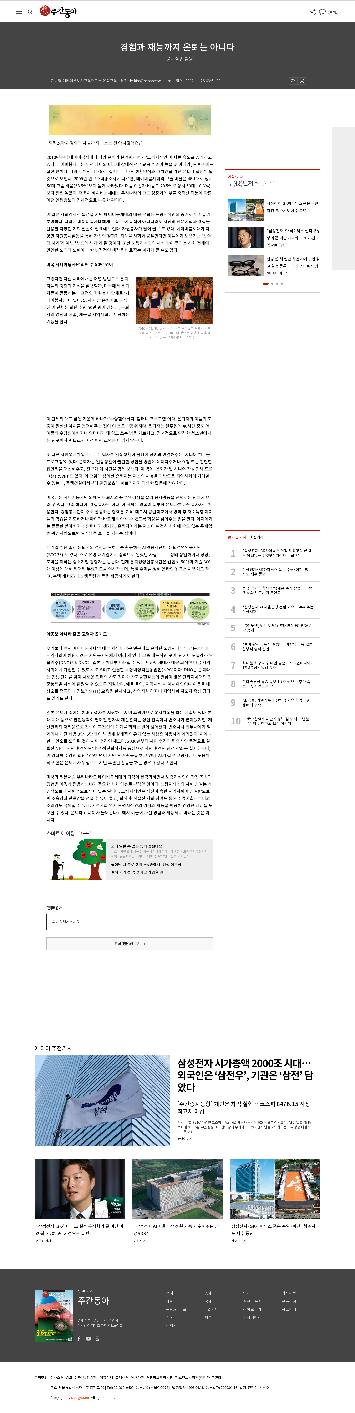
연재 (246, 1293)
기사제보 (289, 1293)
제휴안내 (106, 1378)
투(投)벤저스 (243, 183)
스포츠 (171, 1317)
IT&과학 (211, 1309)
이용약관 (137, 1378)
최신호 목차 (252, 1301)
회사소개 (57, 1378)
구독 (86, 833)
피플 (208, 1317)
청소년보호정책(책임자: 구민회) (199, 1378)
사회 (169, 1301)
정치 (169, 1293)
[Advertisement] (117, 376)
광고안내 (289, 1309)
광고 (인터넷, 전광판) (82, 1378)
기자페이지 (252, 1317)
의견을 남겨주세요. (66, 922)
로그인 (333, 12)
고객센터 (122, 1378)
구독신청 (289, 1301)
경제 (208, 1293)
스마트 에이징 (60, 833)
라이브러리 (252, 1309)
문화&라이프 (176, 1309)
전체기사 (173, 1325)
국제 (208, 1301)
